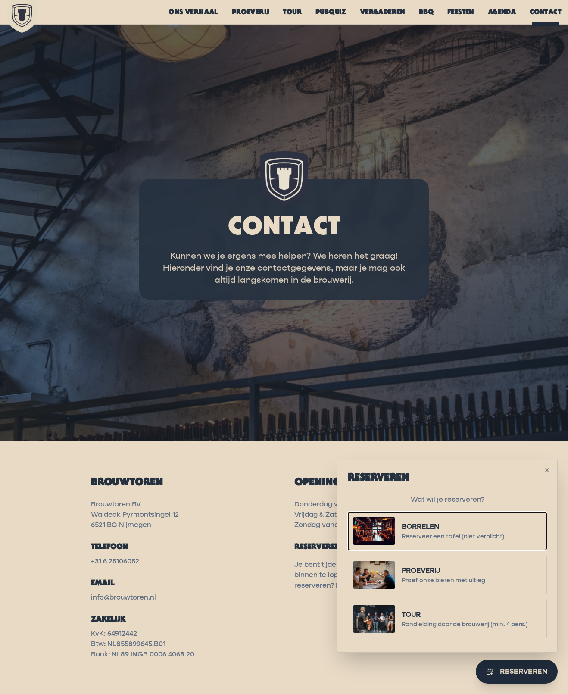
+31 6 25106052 (115, 561)
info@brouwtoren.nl (123, 597)
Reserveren (516, 671)
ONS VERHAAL (193, 12)
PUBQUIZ (330, 12)
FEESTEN (460, 12)
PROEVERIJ (250, 12)
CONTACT (545, 14)
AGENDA (502, 12)
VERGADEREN (382, 12)
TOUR (292, 12)
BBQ (426, 12)
